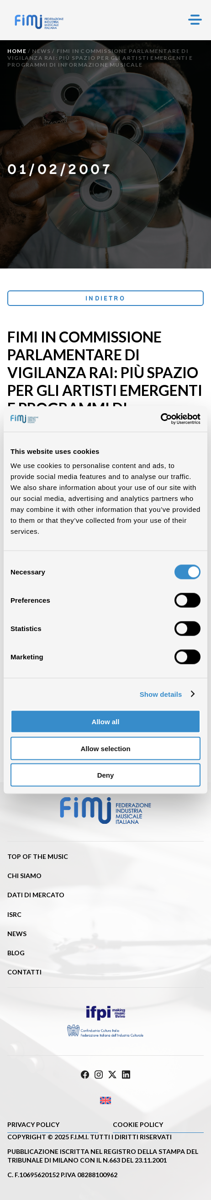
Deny (105, 775)
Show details (161, 694)
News (41, 50)
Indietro (105, 298)
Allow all (106, 722)
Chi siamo (24, 875)
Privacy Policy (33, 1124)
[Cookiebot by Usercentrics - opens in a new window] (160, 419)
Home (16, 50)
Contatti (24, 972)
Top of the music (37, 856)
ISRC (14, 914)
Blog (16, 953)
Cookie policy (138, 1124)
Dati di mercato (35, 895)
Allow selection (105, 748)
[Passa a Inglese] (105, 1101)
